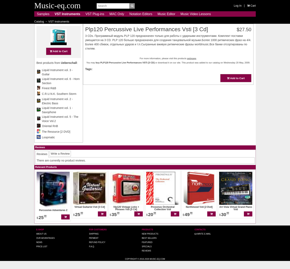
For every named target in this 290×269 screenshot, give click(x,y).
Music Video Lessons (195, 14)
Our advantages (45, 246)
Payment (93, 246)
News (39, 250)
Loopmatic (48, 145)
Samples (43, 14)
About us (41, 242)
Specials (147, 254)
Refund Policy (97, 250)
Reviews (146, 259)
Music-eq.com (157, 267)
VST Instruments (67, 14)
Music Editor (166, 14)
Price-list (41, 254)
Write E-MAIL (203, 242)
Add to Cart (58, 59)
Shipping (94, 242)
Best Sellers (149, 246)
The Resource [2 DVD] (56, 139)
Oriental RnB (50, 134)
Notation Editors (140, 14)
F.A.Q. (92, 254)
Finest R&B (49, 96)
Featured (147, 250)
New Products (150, 242)
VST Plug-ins (94, 14)
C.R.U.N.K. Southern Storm (59, 101)
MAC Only (116, 14)
